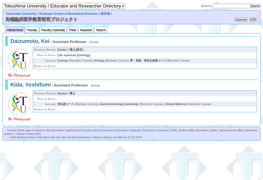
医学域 (105, 14)
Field (72, 30)
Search (101, 30)
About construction (29, 133)
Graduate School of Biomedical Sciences (68, 14)
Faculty (32, 30)
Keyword (86, 30)
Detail (94, 42)
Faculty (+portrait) (53, 30)
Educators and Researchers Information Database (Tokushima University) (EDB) (129, 130)
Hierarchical (15, 30)
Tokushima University (20, 14)
